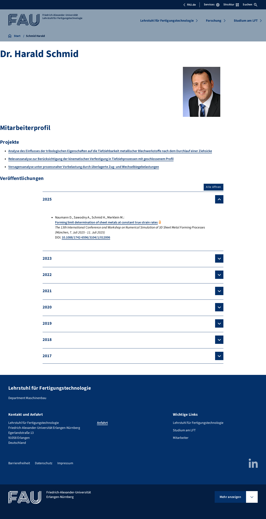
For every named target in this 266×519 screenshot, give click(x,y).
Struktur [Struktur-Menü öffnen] (231, 4)
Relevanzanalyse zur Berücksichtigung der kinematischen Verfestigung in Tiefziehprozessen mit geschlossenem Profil (91, 159)
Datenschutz (43, 463)
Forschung (213, 20)
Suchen (250, 4)
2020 (47, 307)
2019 (47, 323)
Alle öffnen (213, 187)
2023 (47, 258)
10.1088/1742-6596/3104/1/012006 (86, 237)
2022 (47, 275)
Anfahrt (102, 422)
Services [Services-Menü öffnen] (211, 4)
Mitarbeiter (180, 437)
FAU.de (189, 5)
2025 (47, 199)
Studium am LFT (246, 20)
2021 (47, 291)
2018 (47, 340)
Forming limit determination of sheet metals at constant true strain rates (106, 222)
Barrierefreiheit (19, 463)
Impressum (65, 463)
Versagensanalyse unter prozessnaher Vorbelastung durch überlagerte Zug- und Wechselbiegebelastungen (83, 167)
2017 (47, 356)
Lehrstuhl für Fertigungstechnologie (167, 20)
